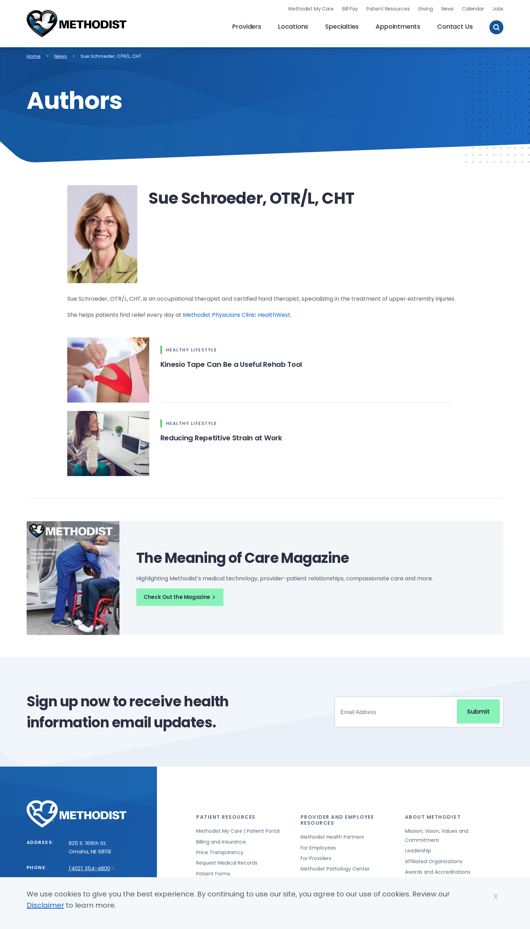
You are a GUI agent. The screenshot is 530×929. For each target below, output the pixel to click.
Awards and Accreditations (437, 871)
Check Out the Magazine (181, 597)
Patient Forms (213, 873)
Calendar (473, 8)
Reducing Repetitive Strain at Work (221, 438)
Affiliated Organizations (433, 861)
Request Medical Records (226, 862)
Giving (425, 8)
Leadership (418, 850)
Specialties (342, 26)
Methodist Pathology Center (335, 868)
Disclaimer (45, 905)
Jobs (498, 8)
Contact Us (455, 26)
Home (34, 56)
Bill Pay (350, 8)
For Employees (318, 847)
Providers (246, 26)
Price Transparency (219, 852)
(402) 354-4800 (92, 868)
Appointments (398, 26)
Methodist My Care (311, 8)
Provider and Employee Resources (337, 819)
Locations (293, 26)
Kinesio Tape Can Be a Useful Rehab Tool (231, 364)
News (447, 8)
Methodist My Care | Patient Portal (238, 830)
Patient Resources (388, 8)
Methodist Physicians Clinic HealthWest (236, 315)
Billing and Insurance (221, 841)
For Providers (316, 858)
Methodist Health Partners (332, 836)
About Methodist (433, 816)
